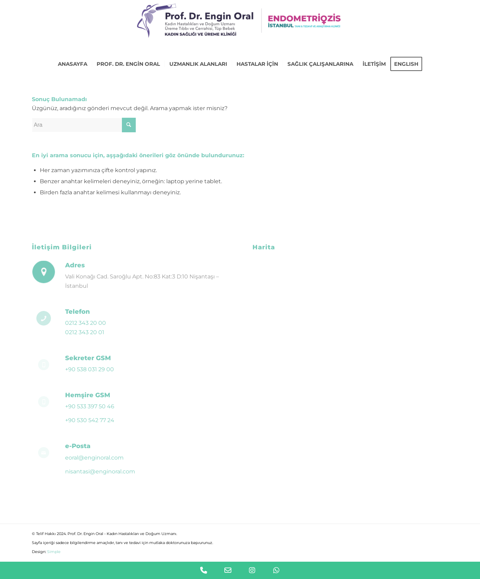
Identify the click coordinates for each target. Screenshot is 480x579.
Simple (54, 551)
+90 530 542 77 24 (89, 420)
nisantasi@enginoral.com (100, 471)
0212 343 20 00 (85, 323)
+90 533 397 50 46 (89, 406)
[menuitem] (72, 64)
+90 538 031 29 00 (89, 369)
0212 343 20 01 (84, 332)
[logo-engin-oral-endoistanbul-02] (240, 27)
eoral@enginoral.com (94, 457)
